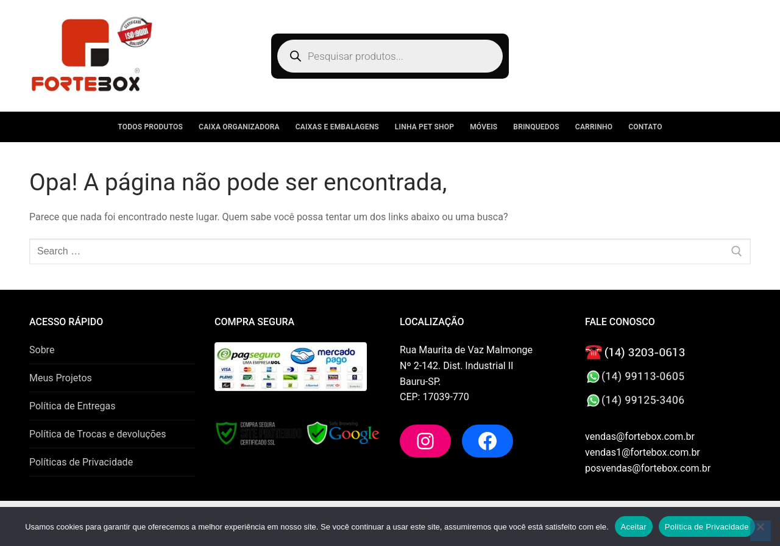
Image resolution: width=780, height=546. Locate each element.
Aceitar (634, 526)
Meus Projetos (60, 378)
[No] (760, 530)
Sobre (41, 350)
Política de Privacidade (707, 526)
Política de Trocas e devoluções (97, 434)
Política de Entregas (72, 406)
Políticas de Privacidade (81, 462)
